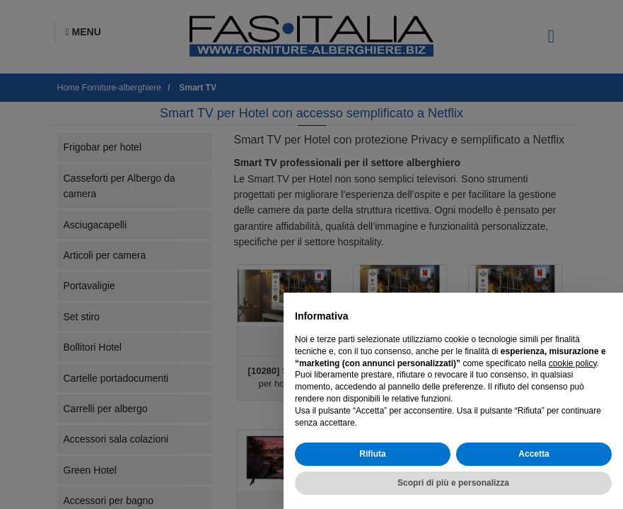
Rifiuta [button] (372, 454)
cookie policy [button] (573, 363)
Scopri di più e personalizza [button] (453, 483)
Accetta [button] (533, 454)
